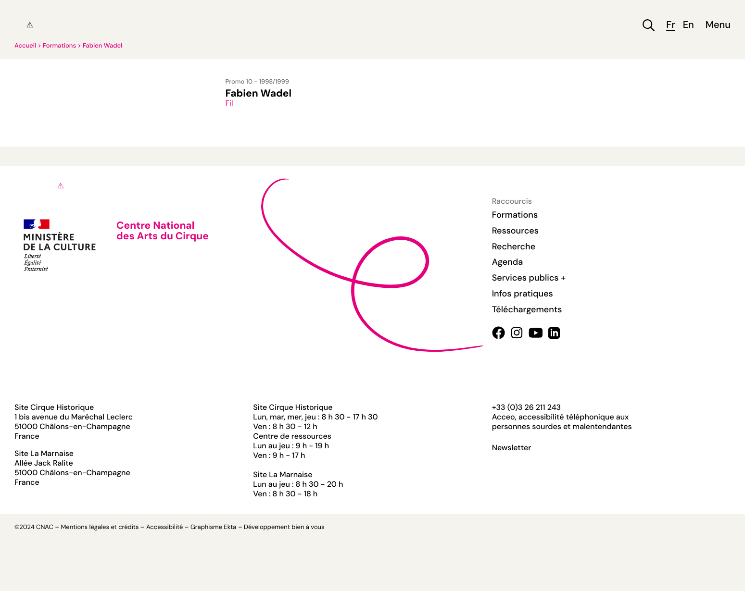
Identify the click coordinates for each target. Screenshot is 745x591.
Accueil (25, 46)
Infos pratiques (522, 293)
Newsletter (511, 448)
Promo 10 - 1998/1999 (257, 82)
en (688, 25)
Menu (718, 25)
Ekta (230, 527)
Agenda (507, 262)
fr (670, 25)
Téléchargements (527, 309)
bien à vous (307, 527)
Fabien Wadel (102, 46)
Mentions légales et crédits (100, 527)
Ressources (515, 230)
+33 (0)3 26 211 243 (526, 407)
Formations (59, 46)
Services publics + (529, 277)
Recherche (513, 246)
